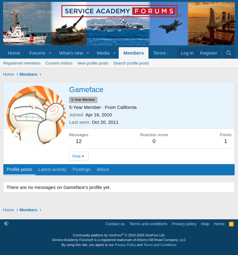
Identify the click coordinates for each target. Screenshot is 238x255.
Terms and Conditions (159, 245)
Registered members (22, 63)
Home (14, 53)
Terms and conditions (148, 223)
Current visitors (59, 63)
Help (205, 223)
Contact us (115, 223)
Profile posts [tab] (19, 169)
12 (79, 141)
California (127, 107)
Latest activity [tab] (52, 169)
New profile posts (92, 63)
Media (103, 53)
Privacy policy (184, 223)
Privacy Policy (125, 245)
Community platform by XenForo (119, 235)
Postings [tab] (81, 169)
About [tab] (103, 169)
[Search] (229, 53)
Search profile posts (131, 63)
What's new (71, 53)
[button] (50, 53)
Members (133, 53)
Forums (37, 53)
